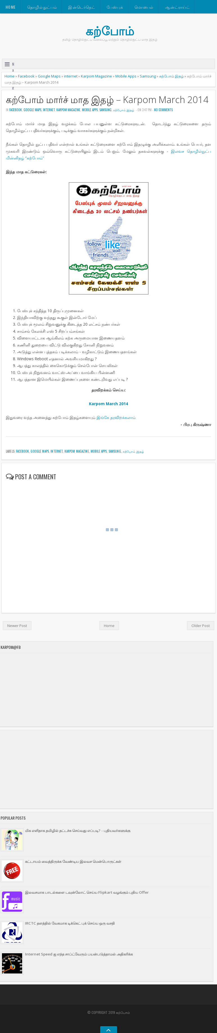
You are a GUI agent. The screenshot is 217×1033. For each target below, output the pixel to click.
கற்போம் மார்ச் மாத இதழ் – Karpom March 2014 (107, 99)
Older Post (200, 625)
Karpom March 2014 (108, 403)
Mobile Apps (125, 76)
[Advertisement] (105, 769)
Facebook (26, 76)
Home (11, 7)
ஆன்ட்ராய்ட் (177, 7)
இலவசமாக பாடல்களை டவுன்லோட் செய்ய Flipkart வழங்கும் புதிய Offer (87, 892)
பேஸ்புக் (115, 7)
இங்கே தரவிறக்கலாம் (116, 417)
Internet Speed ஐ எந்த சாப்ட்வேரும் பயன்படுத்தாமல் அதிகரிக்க (79, 954)
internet (70, 76)
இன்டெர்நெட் (81, 7)
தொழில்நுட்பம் (42, 7)
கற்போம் (110, 31)
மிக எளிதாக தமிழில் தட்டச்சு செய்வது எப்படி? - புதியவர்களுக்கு (77, 830)
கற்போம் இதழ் (171, 76)
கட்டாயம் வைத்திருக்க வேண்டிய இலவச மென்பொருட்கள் (73, 861)
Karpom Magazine (96, 76)
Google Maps (49, 76)
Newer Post (17, 625)
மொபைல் (144, 7)
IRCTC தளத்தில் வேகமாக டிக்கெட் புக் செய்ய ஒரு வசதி (70, 923)
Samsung (148, 76)
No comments (163, 110)
